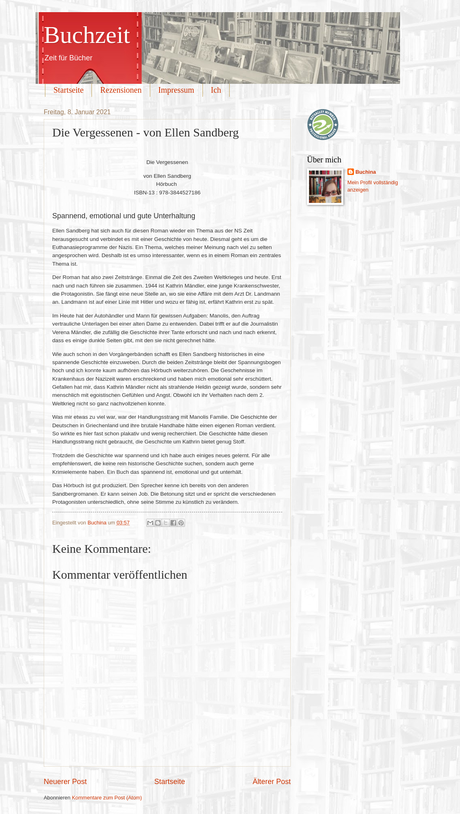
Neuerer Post (65, 782)
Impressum (176, 89)
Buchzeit (87, 34)
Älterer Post (272, 782)
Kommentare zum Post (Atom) (107, 798)
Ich (216, 89)
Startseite (68, 89)
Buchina (366, 172)
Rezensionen (120, 89)
